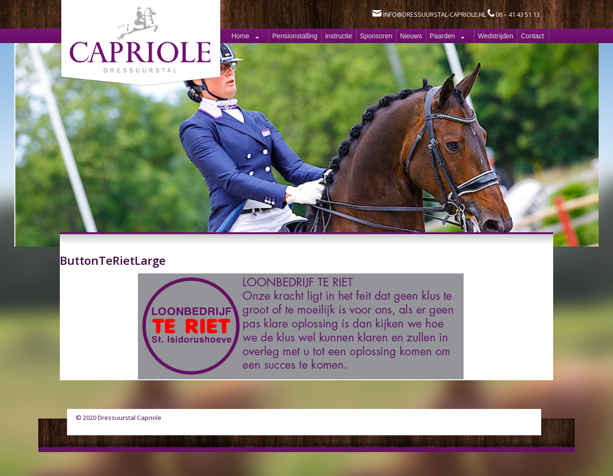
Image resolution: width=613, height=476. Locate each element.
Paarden (442, 36)
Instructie (338, 36)
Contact (532, 36)
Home (240, 36)
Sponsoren (376, 36)
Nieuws (411, 36)
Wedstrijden (495, 36)
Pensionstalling (295, 36)
